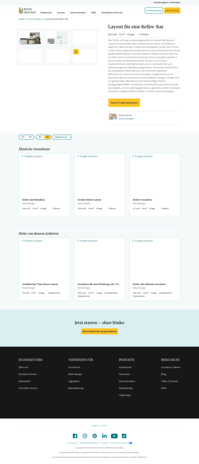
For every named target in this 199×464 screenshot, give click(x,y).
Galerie (22, 19)
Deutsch (104, 425)
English (95, 425)
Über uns (23, 367)
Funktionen (46, 13)
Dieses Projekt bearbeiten (124, 102)
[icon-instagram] (85, 436)
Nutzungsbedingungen (89, 443)
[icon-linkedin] (104, 436)
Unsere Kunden (78, 13)
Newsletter (25, 381)
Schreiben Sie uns (28, 388)
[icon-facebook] (75, 436)
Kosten (61, 13)
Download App (154, 10)
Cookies (104, 443)
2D (40, 137)
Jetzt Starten (172, 10)
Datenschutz (72, 443)
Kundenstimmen (28, 374)
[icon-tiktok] (124, 436)
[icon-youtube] (114, 436)
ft (30, 137)
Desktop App (126, 388)
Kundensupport (161, 2)
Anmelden (175, 2)
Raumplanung (75, 388)
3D (47, 137)
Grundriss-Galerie (170, 367)
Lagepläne (73, 381)
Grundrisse (74, 367)
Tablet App (124, 395)
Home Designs (35, 19)
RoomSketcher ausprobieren (100, 331)
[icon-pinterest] (94, 436)
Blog (163, 374)
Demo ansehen (127, 381)
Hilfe (93, 13)
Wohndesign (75, 374)
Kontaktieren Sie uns (112, 13)
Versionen (124, 374)
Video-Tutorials (169, 381)
